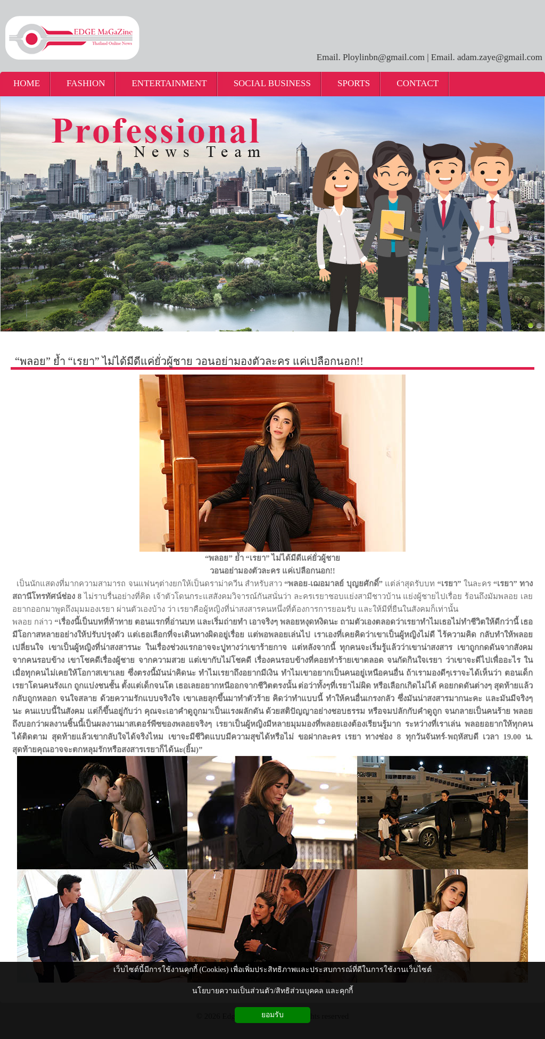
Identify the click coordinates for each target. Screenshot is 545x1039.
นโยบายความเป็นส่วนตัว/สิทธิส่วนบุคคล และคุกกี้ (272, 991)
